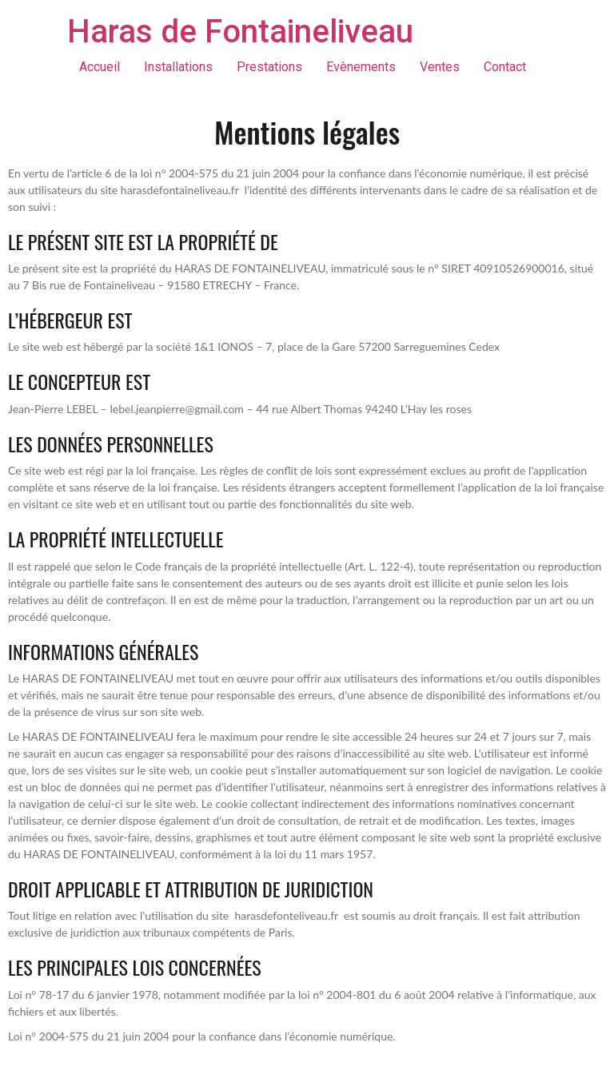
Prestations (269, 66)
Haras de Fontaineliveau (240, 31)
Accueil (99, 66)
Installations (178, 66)
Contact (505, 66)
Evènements (361, 66)
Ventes (440, 66)
